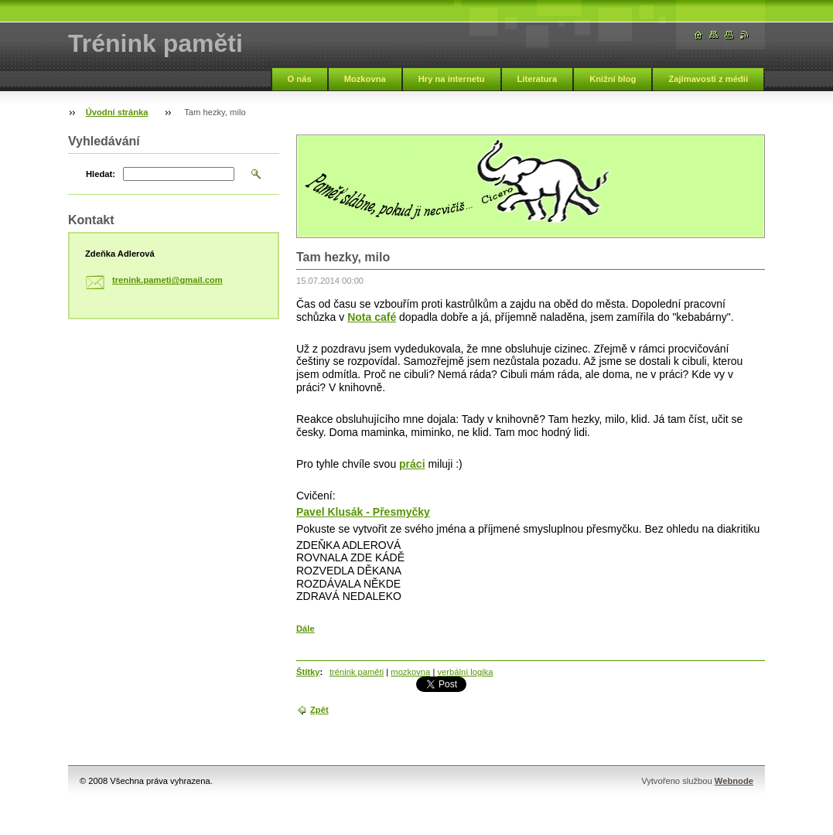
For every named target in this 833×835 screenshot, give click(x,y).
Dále (305, 628)
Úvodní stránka (117, 112)
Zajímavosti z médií (708, 79)
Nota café (371, 317)
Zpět (319, 709)
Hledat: (100, 174)
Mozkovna (365, 79)
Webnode (734, 781)
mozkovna (410, 672)
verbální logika (465, 672)
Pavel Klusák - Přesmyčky (363, 512)
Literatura (537, 79)
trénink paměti (356, 672)
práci (412, 464)
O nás (300, 79)
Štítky (307, 672)
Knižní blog (612, 79)
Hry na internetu (451, 79)
